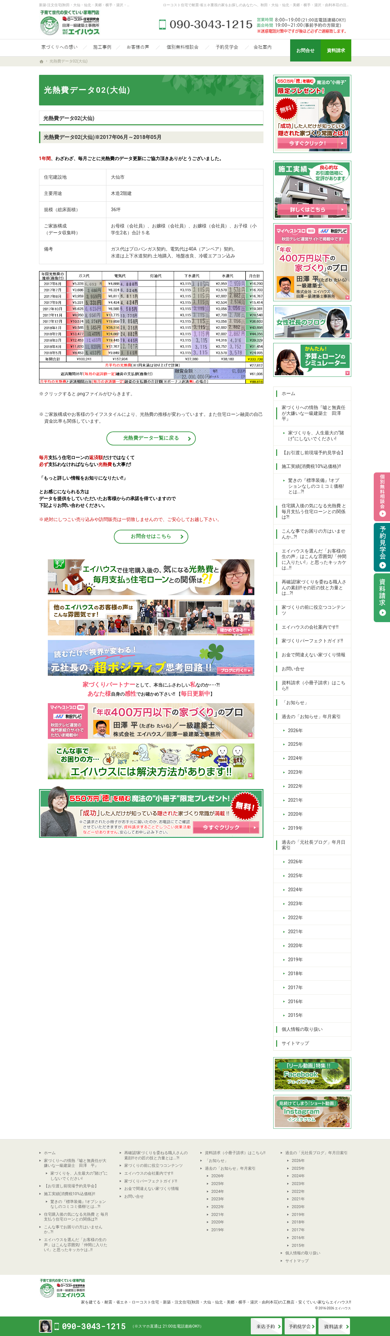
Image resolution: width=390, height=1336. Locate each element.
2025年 (295, 744)
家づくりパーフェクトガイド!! (312, 640)
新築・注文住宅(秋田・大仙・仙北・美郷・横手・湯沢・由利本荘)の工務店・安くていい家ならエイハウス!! (257, 1302)
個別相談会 (382, 496)
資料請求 (334, 1326)
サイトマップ (295, 1043)
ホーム (288, 393)
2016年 (295, 1001)
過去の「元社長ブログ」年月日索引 (313, 845)
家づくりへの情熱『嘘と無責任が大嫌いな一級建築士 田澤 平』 (313, 413)
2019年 (295, 828)
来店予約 (266, 1326)
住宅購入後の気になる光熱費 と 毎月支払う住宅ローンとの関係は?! (314, 511)
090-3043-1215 (253, 24)
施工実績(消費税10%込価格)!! (311, 466)
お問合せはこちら (151, 536)
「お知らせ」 (295, 702)
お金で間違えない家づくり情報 (313, 654)
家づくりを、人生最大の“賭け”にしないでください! (316, 435)
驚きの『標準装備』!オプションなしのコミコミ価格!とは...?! (316, 486)
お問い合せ (293, 668)
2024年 (295, 758)
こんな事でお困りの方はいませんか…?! (313, 533)
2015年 (295, 1015)
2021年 (295, 800)
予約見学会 (382, 547)
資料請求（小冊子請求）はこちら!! (313, 685)
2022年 (295, 786)
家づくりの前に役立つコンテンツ (313, 610)
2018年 (295, 973)
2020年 (295, 814)
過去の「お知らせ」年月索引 (311, 716)
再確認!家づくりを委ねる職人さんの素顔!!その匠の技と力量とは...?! (314, 587)
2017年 (295, 987)
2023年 (295, 772)
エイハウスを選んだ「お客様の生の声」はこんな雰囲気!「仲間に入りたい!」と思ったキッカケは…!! (314, 559)
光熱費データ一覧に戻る (151, 438)
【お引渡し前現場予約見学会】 (313, 452)
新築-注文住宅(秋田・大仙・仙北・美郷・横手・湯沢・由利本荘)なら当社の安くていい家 (110, 5)
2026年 (295, 730)
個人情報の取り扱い (302, 1029)
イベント (300, 1326)
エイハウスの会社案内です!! (310, 627)
